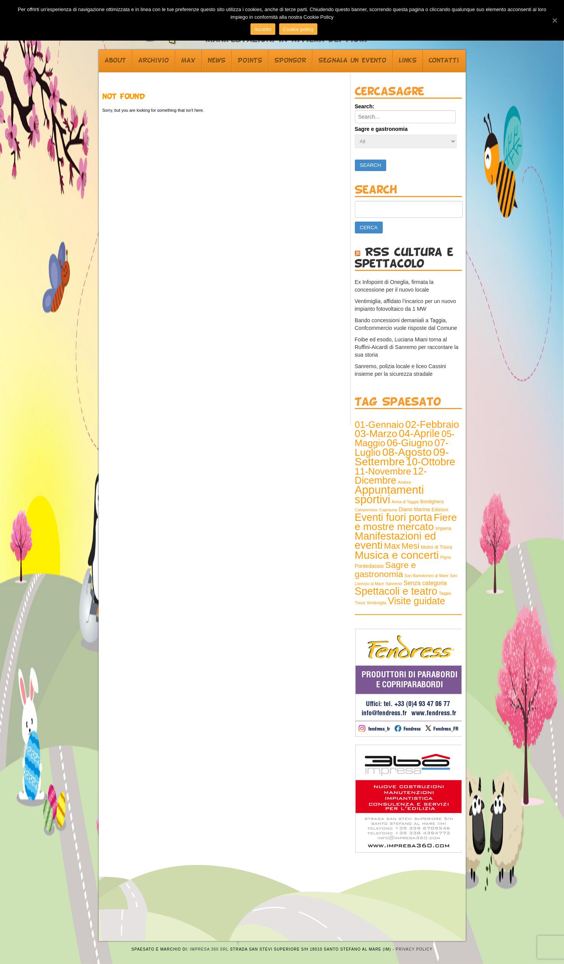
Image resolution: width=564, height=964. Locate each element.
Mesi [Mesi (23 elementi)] (410, 546)
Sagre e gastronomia (381, 129)
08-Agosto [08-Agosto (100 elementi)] (407, 452)
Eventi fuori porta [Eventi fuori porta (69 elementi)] (393, 517)
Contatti (444, 61)
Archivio (153, 61)
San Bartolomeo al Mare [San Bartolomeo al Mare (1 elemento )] (427, 575)
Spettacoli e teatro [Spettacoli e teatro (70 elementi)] (396, 591)
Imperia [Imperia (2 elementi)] (443, 528)
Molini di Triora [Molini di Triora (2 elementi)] (436, 547)
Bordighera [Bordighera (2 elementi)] (432, 501)
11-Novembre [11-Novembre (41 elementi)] (383, 471)
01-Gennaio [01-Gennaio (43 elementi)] (379, 424)
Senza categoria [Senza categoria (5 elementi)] (425, 583)
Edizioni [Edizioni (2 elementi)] (439, 509)
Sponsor (290, 61)
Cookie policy (298, 29)
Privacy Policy (414, 949)
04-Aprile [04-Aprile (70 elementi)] (419, 433)
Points (250, 61)
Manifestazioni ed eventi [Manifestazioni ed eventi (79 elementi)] (395, 540)
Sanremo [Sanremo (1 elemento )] (393, 583)
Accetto (262, 29)
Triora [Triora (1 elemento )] (360, 602)
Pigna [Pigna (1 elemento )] (445, 557)
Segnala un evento (353, 61)
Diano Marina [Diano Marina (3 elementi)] (414, 509)
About (115, 61)
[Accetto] (554, 20)
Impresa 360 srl (209, 949)
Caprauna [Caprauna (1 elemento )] (388, 509)
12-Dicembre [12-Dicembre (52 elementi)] (391, 476)
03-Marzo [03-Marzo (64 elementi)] (376, 433)
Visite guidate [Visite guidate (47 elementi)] (416, 600)
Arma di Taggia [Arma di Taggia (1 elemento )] (405, 501)
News (217, 61)
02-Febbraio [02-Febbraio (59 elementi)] (432, 424)
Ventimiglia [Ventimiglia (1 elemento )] (377, 602)
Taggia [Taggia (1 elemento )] (445, 593)
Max (188, 61)
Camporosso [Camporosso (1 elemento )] (366, 509)
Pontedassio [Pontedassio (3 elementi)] (369, 566)
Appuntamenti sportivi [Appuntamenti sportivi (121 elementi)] (389, 494)
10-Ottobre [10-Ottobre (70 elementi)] (430, 462)
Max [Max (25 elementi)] (392, 546)
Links (408, 61)
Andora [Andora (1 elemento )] (404, 482)
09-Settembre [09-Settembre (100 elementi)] (402, 457)
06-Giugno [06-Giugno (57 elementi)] (410, 442)
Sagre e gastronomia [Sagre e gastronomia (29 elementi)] (385, 569)
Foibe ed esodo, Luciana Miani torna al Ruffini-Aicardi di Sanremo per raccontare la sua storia (406, 347)
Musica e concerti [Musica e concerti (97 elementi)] (397, 555)
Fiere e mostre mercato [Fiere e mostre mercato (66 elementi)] (406, 522)
